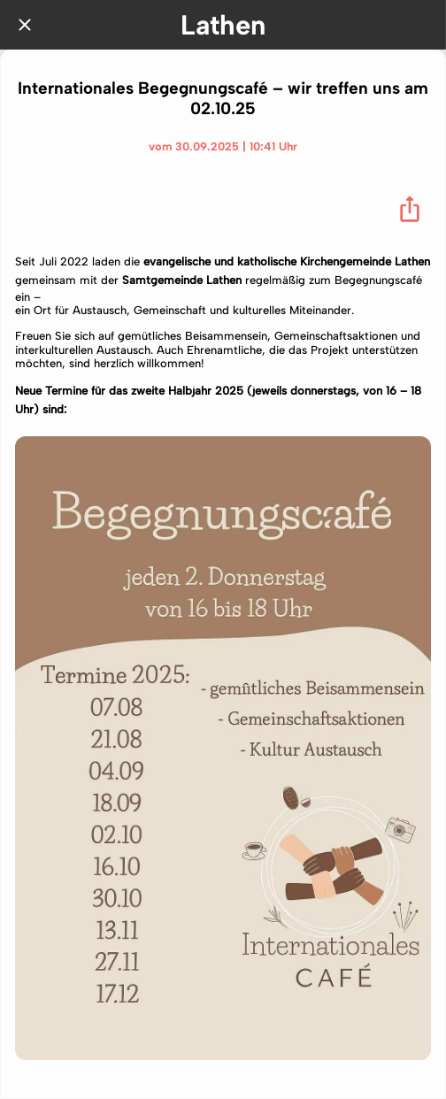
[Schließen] (24, 24)
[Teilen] (409, 209)
